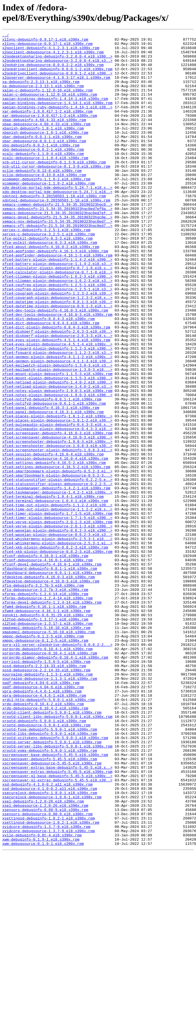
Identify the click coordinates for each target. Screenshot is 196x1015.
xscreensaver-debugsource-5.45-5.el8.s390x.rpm (51, 909)
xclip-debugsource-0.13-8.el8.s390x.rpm (44, 203)
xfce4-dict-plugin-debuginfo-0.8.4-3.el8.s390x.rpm (56, 386)
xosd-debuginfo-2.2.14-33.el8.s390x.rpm (44, 792)
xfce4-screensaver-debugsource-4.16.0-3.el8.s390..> (57, 518)
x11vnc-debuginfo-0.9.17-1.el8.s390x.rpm (45, 40)
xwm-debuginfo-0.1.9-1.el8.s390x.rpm (40, 1000)
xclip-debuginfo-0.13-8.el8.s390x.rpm (42, 198)
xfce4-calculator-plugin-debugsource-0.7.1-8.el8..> (57, 320)
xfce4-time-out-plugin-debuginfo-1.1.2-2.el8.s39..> (57, 599)
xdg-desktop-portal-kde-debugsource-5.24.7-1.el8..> (57, 223)
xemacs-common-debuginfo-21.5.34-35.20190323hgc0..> (57, 239)
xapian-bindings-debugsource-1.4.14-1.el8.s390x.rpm (57, 117)
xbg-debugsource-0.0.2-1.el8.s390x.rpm (43, 173)
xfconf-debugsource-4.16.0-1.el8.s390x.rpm (47, 665)
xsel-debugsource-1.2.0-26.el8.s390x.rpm (45, 960)
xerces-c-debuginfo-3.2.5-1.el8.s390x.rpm (46, 269)
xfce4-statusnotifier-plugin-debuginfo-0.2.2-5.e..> (57, 569)
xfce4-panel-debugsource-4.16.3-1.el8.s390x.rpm (53, 487)
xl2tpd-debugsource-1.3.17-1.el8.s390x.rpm (47, 741)
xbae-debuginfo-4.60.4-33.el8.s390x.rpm (44, 137)
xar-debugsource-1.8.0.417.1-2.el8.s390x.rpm (49, 132)
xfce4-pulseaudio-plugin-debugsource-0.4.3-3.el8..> (57, 508)
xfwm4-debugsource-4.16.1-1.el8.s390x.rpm (46, 726)
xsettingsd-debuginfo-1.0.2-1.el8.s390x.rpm (48, 975)
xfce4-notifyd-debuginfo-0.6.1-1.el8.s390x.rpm (51, 472)
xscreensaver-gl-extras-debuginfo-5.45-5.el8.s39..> (57, 929)
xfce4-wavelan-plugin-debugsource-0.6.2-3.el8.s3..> (57, 635)
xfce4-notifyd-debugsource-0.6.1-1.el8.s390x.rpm (54, 477)
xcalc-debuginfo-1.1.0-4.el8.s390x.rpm (43, 178)
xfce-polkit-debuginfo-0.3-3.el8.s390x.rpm (47, 279)
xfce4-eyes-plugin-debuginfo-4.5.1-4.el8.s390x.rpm (56, 401)
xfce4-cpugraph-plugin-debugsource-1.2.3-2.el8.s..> (57, 350)
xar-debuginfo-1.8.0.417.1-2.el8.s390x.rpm (47, 127)
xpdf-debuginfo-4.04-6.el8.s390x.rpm (40, 812)
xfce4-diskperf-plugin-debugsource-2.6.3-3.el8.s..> (57, 396)
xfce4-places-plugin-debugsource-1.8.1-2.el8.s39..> (57, 498)
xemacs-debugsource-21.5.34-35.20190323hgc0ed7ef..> (57, 249)
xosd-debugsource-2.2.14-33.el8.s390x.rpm (46, 797)
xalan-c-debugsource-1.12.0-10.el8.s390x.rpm (49, 106)
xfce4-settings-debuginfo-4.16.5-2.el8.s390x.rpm (54, 548)
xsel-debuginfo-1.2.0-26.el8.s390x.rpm (43, 955)
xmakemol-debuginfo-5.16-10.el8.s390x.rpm (46, 746)
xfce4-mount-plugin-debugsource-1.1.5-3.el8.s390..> (57, 447)
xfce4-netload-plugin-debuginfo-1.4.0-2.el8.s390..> (57, 452)
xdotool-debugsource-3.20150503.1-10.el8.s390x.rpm (56, 233)
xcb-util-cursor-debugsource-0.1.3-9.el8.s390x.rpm (56, 193)
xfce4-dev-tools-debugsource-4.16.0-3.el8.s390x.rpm (57, 371)
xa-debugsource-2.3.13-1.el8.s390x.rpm (43, 96)
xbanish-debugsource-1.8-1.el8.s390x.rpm (45, 152)
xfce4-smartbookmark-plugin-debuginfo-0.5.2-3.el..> (57, 559)
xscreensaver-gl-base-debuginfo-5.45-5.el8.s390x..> (57, 924)
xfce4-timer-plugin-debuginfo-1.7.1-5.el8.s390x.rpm (57, 609)
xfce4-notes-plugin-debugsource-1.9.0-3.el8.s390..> (57, 467)
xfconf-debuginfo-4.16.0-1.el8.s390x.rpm (45, 660)
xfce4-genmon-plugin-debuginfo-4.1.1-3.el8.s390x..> (57, 421)
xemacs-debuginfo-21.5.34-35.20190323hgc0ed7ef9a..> (57, 244)
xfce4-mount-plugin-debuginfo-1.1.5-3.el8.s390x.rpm (57, 442)
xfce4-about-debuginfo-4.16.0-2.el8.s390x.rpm (50, 289)
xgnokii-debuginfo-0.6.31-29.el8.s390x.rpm (47, 731)
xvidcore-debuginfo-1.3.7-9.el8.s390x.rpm (46, 985)
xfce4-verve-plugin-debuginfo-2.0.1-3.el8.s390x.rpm (57, 619)
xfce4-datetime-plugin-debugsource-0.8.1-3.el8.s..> (57, 360)
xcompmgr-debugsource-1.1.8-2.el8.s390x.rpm (48, 213)
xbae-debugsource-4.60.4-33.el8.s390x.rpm (46, 142)
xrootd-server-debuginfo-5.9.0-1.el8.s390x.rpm (51, 884)
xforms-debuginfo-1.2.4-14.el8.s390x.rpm (45, 706)
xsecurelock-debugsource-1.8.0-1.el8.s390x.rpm (51, 950)
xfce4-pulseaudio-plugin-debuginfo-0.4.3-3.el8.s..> (57, 503)
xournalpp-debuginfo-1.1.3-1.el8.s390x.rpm (47, 802)
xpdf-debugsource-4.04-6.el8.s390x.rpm (43, 818)
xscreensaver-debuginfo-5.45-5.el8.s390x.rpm (49, 904)
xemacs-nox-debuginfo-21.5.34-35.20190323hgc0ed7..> (57, 259)
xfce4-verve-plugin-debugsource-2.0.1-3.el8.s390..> (57, 625)
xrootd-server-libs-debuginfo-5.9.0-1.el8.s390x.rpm (57, 889)
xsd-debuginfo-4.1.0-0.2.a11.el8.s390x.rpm (47, 934)
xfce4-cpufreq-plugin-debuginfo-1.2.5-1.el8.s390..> (57, 335)
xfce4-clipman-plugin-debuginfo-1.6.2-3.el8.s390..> (57, 325)
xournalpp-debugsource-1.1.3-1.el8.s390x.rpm (49, 807)
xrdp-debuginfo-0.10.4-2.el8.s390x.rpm (43, 838)
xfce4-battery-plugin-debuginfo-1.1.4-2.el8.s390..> (57, 305)
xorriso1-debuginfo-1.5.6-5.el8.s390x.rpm (46, 787)
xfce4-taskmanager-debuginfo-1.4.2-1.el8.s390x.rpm (56, 579)
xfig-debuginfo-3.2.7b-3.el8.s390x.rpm (43, 696)
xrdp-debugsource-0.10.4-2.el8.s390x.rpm (45, 843)
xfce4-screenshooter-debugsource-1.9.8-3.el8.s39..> (57, 528)
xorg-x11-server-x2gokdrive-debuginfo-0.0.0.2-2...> (57, 767)
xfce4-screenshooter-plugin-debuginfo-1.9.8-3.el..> (57, 533)
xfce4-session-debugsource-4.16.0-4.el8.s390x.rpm (55, 543)
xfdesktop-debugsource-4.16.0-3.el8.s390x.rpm (50, 691)
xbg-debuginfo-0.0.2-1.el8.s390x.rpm (40, 167)
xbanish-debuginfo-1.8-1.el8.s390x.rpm (43, 147)
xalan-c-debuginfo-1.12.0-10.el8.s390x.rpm (47, 101)
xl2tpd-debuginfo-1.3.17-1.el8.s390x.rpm (45, 736)
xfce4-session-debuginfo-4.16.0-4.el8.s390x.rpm (53, 538)
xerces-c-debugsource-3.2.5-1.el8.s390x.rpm (48, 274)
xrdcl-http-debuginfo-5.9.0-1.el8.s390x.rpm (48, 833)
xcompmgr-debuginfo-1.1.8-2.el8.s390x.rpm (46, 208)
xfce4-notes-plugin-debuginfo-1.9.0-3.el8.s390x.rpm (57, 462)
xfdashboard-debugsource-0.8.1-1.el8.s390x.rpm (51, 680)
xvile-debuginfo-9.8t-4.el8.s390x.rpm (42, 995)
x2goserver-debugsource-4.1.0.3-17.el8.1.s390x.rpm (56, 86)
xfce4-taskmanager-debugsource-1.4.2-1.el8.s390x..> (57, 584)
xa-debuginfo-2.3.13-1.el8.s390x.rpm (40, 91)
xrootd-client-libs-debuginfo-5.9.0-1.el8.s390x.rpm (57, 853)
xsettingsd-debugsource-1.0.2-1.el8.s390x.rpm (50, 980)
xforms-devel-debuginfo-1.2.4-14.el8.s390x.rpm (51, 716)
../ (5, 35)
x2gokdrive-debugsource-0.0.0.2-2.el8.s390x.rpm (53, 71)
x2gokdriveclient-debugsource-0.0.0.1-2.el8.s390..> (57, 81)
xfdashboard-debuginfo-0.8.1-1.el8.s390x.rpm (49, 675)
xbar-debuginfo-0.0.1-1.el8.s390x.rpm (42, 157)
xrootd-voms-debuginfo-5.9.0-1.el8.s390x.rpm (49, 894)
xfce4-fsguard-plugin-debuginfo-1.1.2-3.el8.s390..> (57, 411)
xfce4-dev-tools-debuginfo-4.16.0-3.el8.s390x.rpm (55, 366)
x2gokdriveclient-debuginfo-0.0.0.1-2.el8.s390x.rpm (57, 76)
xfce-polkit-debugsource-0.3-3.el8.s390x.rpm (49, 284)
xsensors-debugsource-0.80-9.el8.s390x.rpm (47, 970)
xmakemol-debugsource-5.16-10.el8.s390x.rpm (48, 752)
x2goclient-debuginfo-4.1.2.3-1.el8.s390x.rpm (50, 51)
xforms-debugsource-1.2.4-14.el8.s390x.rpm (47, 711)
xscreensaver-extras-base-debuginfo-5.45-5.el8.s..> (57, 914)
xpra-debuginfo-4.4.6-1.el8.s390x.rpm (42, 823)
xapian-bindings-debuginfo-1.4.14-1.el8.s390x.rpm (55, 112)
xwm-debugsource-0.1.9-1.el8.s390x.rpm (43, 1006)
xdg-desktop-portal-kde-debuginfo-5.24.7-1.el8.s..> (57, 218)
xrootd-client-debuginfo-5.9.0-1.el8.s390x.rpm (51, 848)
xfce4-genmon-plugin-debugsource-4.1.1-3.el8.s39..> (57, 426)
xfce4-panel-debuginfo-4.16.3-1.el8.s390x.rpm (50, 482)
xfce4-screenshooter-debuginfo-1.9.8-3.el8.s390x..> (57, 523)
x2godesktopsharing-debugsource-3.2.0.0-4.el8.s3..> (57, 66)
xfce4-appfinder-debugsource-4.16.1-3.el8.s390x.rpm (57, 299)
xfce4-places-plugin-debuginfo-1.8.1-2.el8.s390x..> (57, 493)
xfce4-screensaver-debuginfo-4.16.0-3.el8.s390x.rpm (57, 513)
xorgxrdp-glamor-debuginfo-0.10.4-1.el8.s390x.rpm (55, 782)
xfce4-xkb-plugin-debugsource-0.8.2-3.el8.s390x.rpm (57, 655)
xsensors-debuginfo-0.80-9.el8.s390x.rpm (45, 965)
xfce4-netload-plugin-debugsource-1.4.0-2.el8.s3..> (57, 457)
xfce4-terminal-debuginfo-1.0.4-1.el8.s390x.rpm (53, 589)
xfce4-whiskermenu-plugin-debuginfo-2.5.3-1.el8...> (57, 640)
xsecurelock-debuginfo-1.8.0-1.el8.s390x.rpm (49, 945)
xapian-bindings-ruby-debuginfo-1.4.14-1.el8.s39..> (57, 122)
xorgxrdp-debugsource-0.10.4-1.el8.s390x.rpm (49, 777)
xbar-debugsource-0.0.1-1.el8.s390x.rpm (44, 162)
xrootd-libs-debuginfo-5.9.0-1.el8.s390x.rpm (49, 873)
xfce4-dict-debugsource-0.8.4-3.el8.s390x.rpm (50, 381)
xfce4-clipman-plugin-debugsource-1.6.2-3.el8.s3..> (57, 330)
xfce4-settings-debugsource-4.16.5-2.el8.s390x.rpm (56, 553)
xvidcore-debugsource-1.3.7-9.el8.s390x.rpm (48, 990)
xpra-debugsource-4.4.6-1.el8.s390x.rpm (44, 828)
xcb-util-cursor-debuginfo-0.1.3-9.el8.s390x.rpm (54, 188)
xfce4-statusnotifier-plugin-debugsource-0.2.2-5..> (57, 574)
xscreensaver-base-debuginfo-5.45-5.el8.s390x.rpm (55, 899)
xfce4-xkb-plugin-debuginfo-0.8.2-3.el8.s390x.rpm (55, 650)
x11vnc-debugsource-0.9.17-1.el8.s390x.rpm (47, 46)
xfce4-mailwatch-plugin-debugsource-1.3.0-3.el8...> (57, 437)
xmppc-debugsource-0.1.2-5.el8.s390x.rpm (45, 762)
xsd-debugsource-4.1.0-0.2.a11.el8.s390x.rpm (49, 939)
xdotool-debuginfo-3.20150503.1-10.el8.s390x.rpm (54, 228)
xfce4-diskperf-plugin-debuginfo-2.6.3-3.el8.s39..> (57, 391)
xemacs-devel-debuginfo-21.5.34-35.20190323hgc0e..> (57, 254)
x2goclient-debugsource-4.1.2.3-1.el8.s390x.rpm (53, 56)
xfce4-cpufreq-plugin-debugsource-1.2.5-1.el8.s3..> (57, 340)
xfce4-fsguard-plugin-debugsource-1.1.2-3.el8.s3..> (57, 416)
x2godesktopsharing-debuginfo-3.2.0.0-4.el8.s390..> (57, 61)
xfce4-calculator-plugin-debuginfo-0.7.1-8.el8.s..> (57, 315)
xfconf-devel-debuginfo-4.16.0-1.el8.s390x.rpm (51, 670)
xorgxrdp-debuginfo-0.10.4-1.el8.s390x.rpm (47, 772)
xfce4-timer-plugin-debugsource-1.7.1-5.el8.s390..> (57, 614)
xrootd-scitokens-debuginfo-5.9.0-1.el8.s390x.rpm (55, 879)
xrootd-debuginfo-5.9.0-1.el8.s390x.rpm (44, 858)
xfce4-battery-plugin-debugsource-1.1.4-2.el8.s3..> (57, 310)
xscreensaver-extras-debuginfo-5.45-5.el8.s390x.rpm (57, 919)
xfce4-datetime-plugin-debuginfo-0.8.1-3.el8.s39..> (57, 355)
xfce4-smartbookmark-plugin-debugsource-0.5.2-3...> (57, 564)
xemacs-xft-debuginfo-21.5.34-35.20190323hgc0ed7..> (57, 264)
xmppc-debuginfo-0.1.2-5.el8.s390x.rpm (43, 757)
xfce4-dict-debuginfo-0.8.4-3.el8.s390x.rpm (48, 376)
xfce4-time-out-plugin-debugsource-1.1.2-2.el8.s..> (57, 604)
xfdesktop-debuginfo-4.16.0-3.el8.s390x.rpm (48, 686)
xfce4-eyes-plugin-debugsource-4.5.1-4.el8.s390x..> (57, 406)
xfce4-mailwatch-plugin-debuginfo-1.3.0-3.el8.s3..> (57, 432)
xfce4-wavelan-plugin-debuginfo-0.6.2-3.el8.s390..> (57, 630)
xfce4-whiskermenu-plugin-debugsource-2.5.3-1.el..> (57, 645)
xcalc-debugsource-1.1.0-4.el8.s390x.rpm (45, 183)
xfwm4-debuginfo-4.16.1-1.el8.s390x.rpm (44, 721)
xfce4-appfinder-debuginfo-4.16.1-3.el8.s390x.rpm (55, 294)
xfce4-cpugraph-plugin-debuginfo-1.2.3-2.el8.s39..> (57, 345)
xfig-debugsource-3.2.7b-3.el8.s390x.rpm (45, 701)
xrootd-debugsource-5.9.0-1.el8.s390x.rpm (46, 863)
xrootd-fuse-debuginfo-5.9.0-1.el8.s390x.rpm (49, 868)
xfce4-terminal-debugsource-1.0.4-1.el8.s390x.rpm (55, 594)
